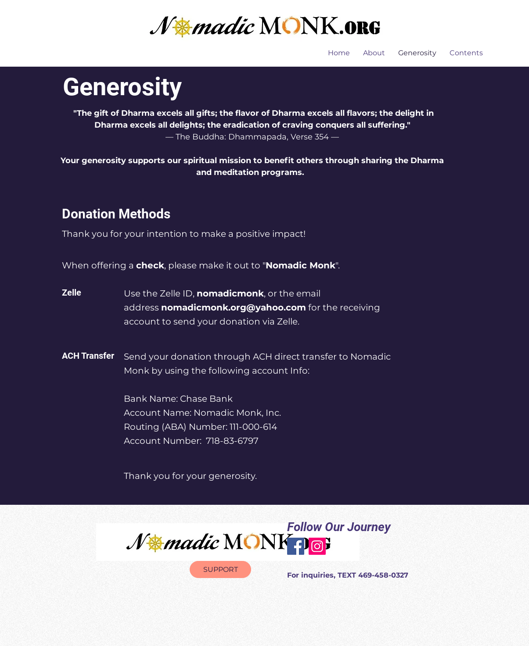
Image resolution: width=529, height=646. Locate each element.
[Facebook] (295, 546)
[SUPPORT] (220, 569)
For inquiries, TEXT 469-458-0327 (347, 575)
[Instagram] (317, 546)
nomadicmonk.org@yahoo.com (233, 307)
